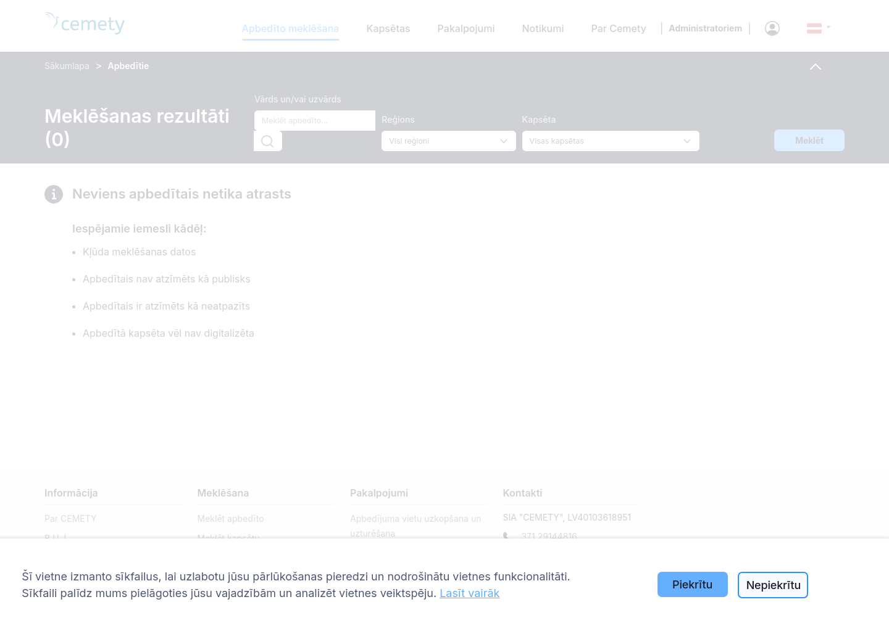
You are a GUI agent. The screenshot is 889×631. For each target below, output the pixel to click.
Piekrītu (692, 584)
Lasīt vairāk (469, 593)
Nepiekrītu (773, 585)
